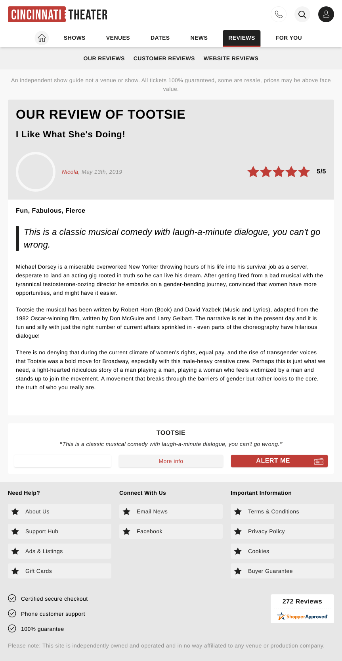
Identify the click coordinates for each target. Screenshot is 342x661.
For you (289, 38)
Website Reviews (231, 58)
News (199, 38)
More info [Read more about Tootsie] (171, 461)
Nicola (70, 172)
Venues (118, 38)
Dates (160, 38)
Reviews (241, 38)
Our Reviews (104, 58)
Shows (75, 38)
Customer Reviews (164, 58)
